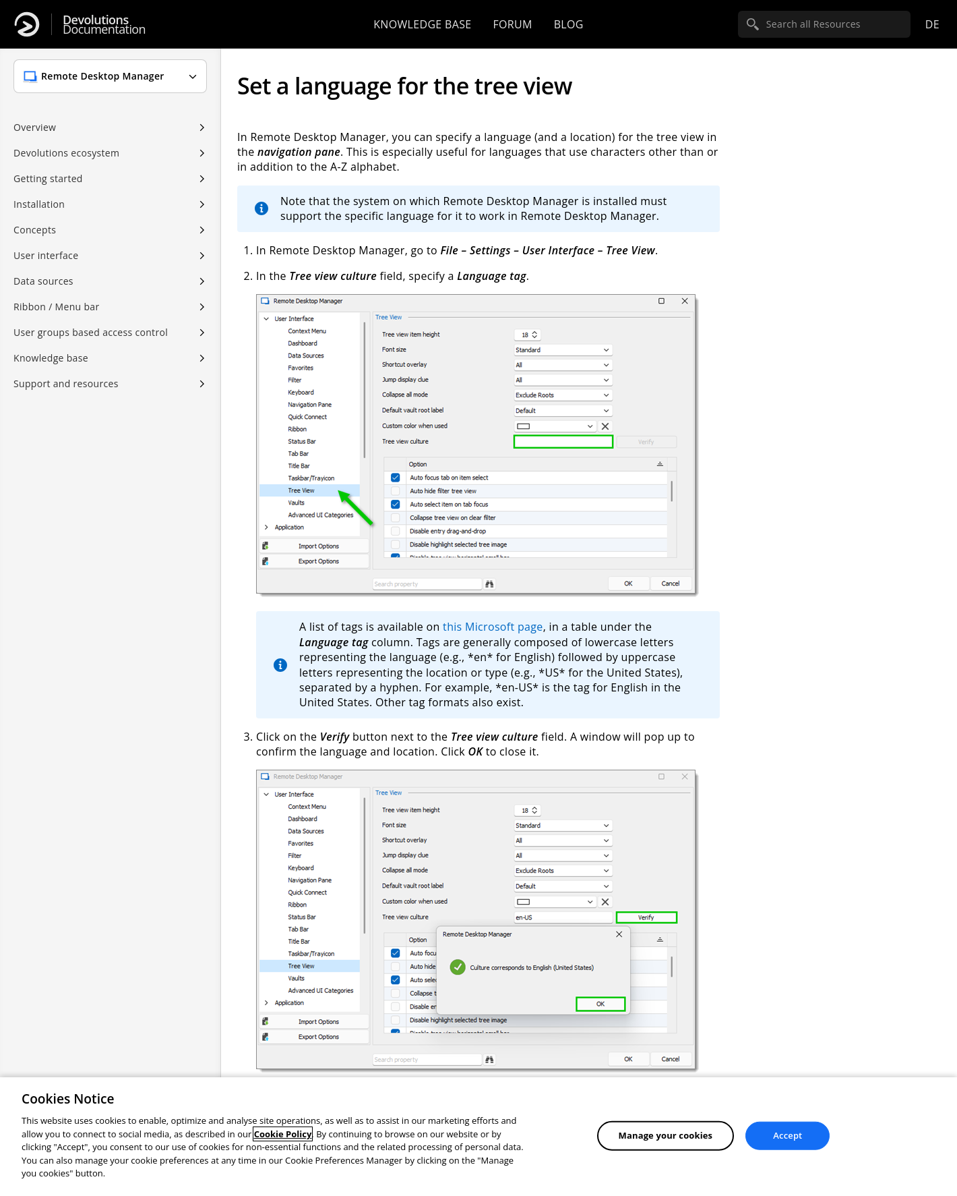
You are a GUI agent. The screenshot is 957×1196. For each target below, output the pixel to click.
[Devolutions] (26, 24)
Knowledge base (422, 24)
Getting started (48, 178)
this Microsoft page (493, 626)
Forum (512, 24)
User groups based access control (90, 332)
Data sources (43, 281)
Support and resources (66, 383)
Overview (34, 127)
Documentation (104, 24)
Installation (39, 204)
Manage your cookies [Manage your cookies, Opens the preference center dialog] (666, 1135)
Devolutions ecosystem (66, 152)
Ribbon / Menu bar (56, 306)
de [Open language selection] (932, 24)
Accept (787, 1135)
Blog (569, 24)
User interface (45, 255)
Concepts (34, 229)
